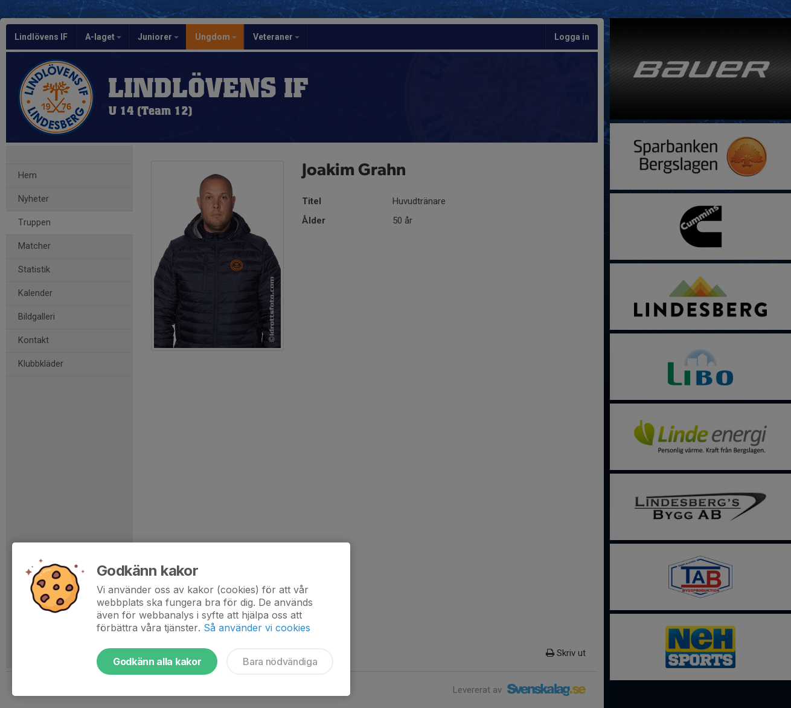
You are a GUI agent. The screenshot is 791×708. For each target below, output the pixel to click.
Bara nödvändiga (280, 661)
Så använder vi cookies (256, 628)
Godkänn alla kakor (157, 661)
